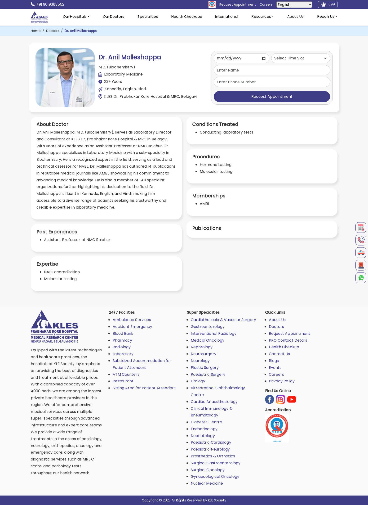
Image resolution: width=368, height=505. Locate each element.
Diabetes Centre (206, 422)
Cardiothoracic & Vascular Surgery (223, 319)
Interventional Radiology (213, 333)
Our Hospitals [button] (75, 16)
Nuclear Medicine (207, 483)
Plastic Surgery (205, 367)
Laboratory (123, 354)
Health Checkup (284, 347)
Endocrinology (204, 429)
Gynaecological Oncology (215, 476)
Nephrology (202, 347)
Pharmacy (122, 340)
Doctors (52, 30)
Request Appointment (272, 96)
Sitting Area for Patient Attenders (144, 388)
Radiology (122, 347)
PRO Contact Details (288, 340)
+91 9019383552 (47, 4)
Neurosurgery (203, 354)
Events (275, 367)
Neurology (200, 360)
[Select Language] (294, 4)
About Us (295, 16)
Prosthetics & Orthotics (213, 456)
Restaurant (123, 381)
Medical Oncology (208, 340)
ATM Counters (126, 374)
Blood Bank (123, 333)
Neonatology (203, 435)
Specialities (147, 16)
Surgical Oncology (208, 470)
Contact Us (279, 354)
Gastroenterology (208, 326)
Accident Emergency (132, 326)
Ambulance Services (132, 319)
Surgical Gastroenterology (216, 463)
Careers (276, 374)
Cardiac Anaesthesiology (214, 401)
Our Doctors (113, 16)
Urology (198, 381)
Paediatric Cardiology (211, 442)
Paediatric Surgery (208, 374)
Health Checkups (186, 16)
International (226, 16)
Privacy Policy (282, 381)
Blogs (274, 360)
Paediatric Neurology (210, 449)
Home (36, 30)
